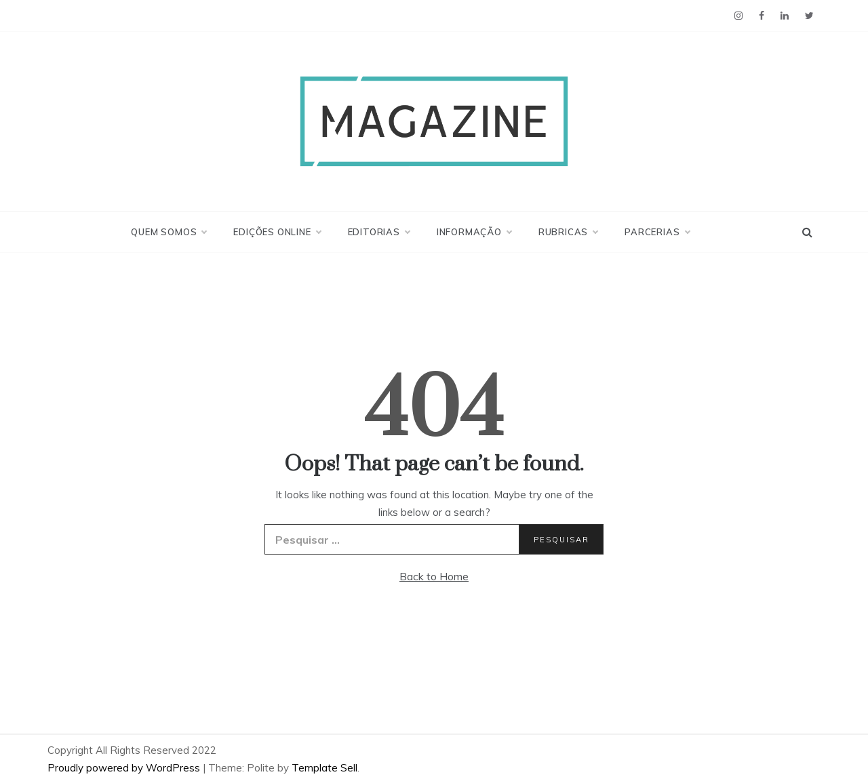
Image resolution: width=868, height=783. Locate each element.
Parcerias (657, 232)
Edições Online (276, 232)
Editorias (379, 232)
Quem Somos (168, 232)
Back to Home (434, 576)
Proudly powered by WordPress (125, 767)
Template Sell (324, 767)
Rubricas (567, 232)
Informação (474, 232)
